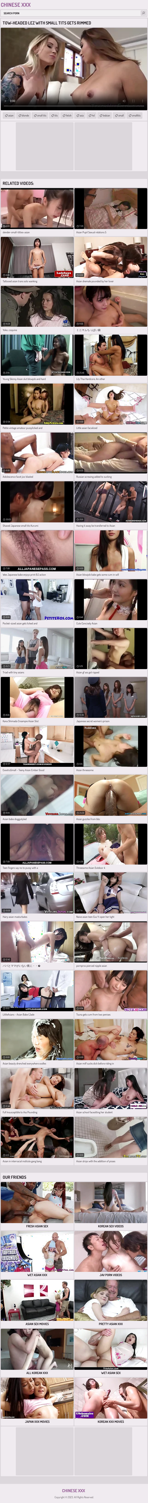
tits (56, 115)
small (121, 115)
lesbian (106, 115)
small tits (41, 115)
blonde (25, 115)
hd (93, 115)
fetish (68, 115)
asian (10, 115)
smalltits (136, 115)
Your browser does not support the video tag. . (74, 69)
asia (82, 115)
